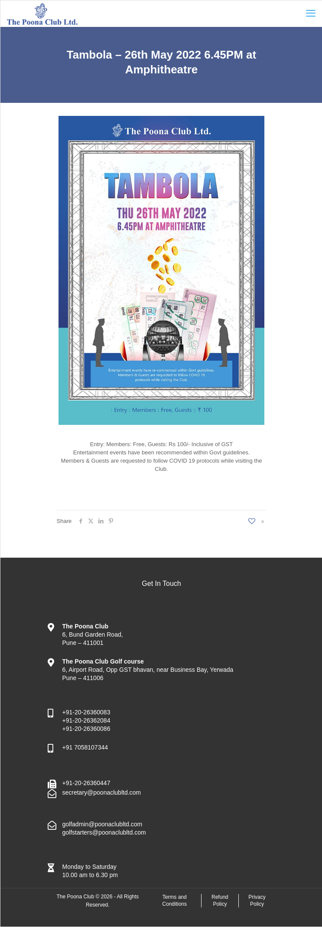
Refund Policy (219, 900)
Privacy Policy (256, 900)
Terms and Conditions (174, 900)
